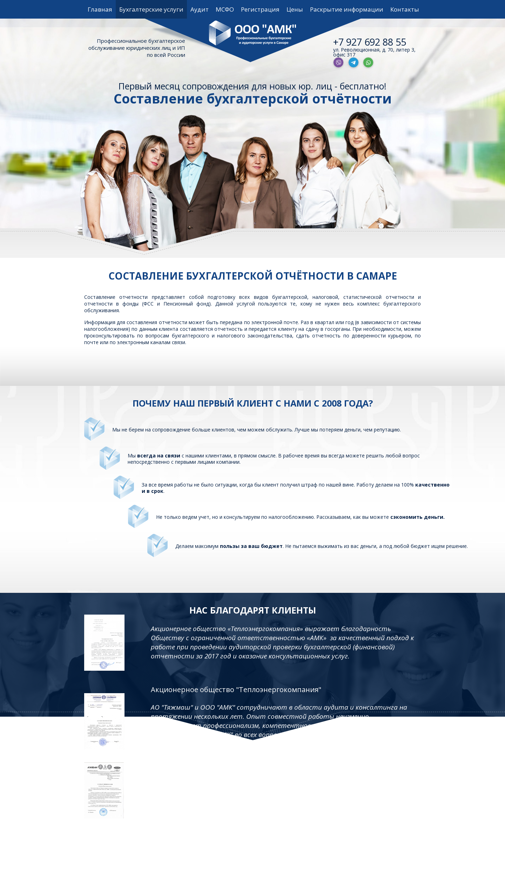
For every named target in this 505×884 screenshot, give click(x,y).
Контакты (404, 9)
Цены (295, 9)
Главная (100, 9)
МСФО (225, 9)
